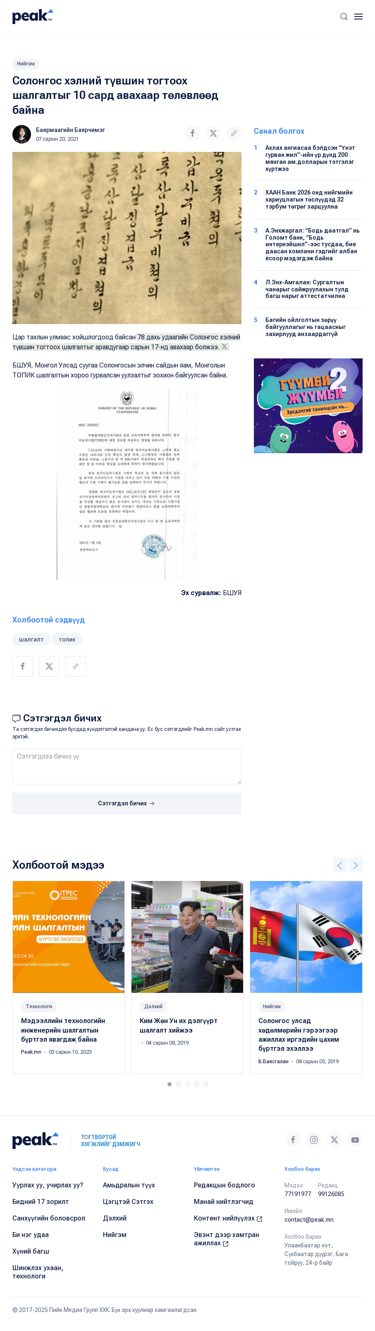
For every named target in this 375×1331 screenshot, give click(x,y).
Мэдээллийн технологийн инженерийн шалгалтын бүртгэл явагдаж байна (63, 1030)
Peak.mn (32, 1052)
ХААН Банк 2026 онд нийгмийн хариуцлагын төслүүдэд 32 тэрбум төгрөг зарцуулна (309, 199)
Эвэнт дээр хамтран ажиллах (226, 1239)
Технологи (39, 1007)
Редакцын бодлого (224, 1185)
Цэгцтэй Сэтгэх (128, 1202)
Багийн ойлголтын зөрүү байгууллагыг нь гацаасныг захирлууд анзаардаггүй (305, 327)
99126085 (331, 1194)
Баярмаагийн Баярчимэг (70, 130)
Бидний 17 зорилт (40, 1202)
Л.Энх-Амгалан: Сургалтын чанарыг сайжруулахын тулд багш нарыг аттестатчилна (307, 289)
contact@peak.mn (309, 1219)
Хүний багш (30, 1251)
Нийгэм (26, 64)
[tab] (169, 1084)
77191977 (297, 1194)
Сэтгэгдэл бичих (127, 804)
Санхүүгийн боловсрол (48, 1218)
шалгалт (31, 639)
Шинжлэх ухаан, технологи (37, 1272)
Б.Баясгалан (274, 1061)
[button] (344, 16)
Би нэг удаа (30, 1235)
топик (67, 639)
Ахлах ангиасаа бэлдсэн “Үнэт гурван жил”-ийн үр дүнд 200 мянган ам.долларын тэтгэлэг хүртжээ (310, 158)
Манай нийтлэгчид (223, 1202)
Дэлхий (153, 1007)
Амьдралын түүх (129, 1185)
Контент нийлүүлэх (228, 1218)
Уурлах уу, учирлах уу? (48, 1185)
